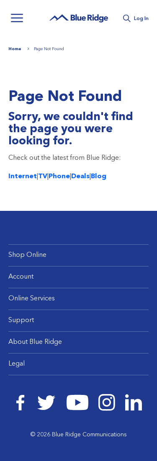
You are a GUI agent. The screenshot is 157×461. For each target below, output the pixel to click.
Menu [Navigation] (16, 18)
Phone (59, 176)
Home (14, 49)
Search (127, 18)
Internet (22, 176)
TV (42, 176)
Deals (80, 176)
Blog (98, 176)
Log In (141, 18)
